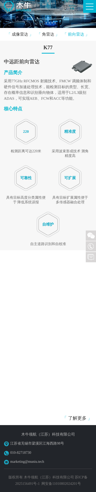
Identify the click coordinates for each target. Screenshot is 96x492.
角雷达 (48, 34)
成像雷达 (20, 34)
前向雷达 (76, 34)
